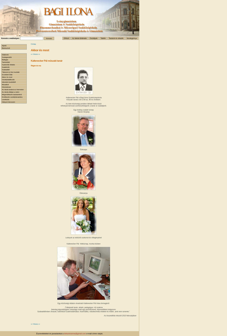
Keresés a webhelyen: (10, 38)
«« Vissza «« (35, 54)
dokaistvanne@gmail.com (75, 333)
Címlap (33, 44)
